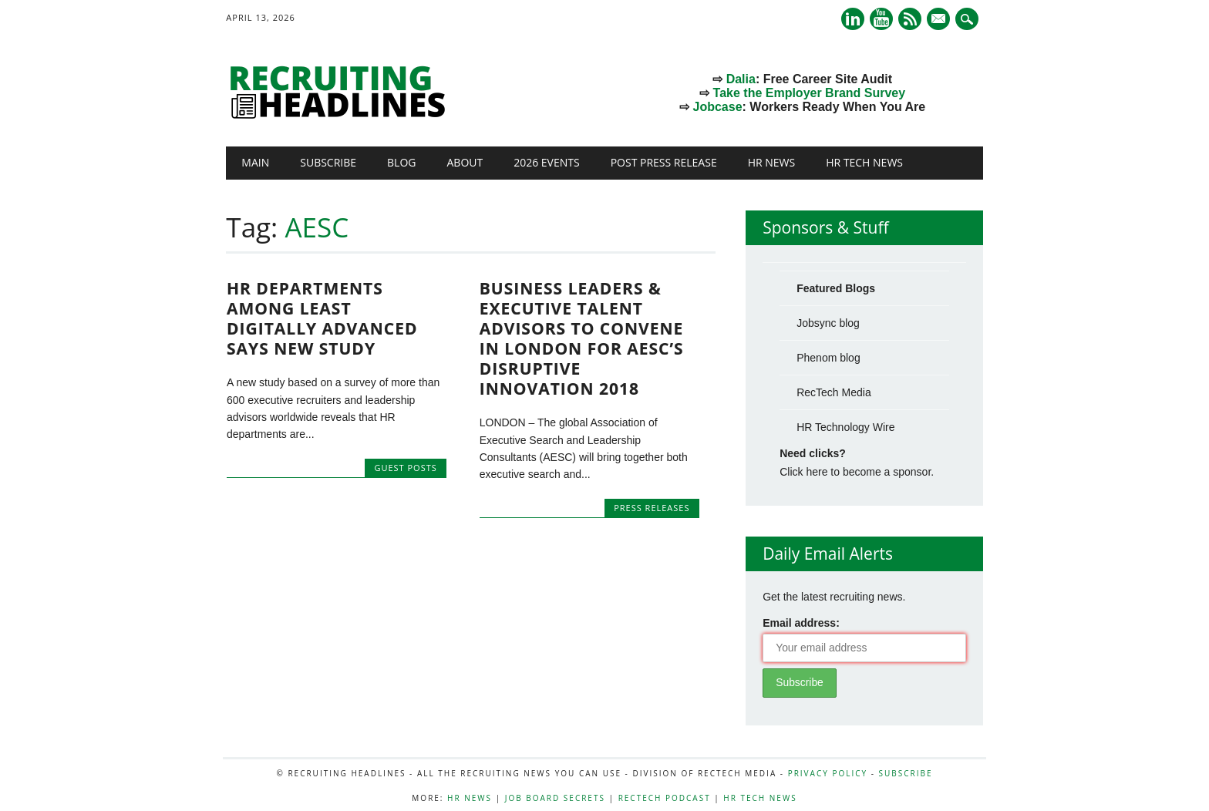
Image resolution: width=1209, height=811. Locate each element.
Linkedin (852, 19)
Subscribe (328, 162)
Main (255, 162)
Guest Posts (405, 467)
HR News (772, 162)
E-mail (940, 20)
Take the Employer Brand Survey (809, 92)
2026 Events (547, 162)
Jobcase (718, 106)
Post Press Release (664, 162)
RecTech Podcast (664, 797)
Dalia (741, 79)
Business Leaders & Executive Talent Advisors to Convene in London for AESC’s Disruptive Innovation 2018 (582, 338)
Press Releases (651, 507)
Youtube (881, 19)
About (464, 162)
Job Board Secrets (555, 797)
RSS (909, 19)
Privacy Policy (827, 773)
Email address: (801, 623)
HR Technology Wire (845, 427)
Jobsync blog (828, 323)
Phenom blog (828, 358)
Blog (401, 162)
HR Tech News (864, 162)
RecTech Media (833, 392)
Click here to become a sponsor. (857, 472)
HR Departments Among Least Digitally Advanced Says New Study (322, 318)
